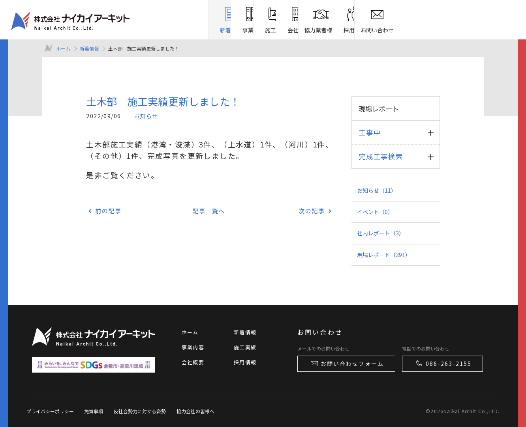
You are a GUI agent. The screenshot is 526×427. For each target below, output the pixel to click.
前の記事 (108, 210)
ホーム (63, 48)
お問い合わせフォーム (347, 363)
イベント (375, 212)
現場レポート (384, 255)
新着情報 (89, 48)
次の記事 (312, 210)
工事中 (370, 132)
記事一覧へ (208, 210)
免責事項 (93, 411)
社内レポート (380, 233)
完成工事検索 (381, 156)
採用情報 (245, 362)
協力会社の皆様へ (195, 411)
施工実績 (245, 347)
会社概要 (193, 362)
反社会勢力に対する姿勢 (140, 411)
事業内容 (193, 347)
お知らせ (146, 116)
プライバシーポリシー (50, 411)
